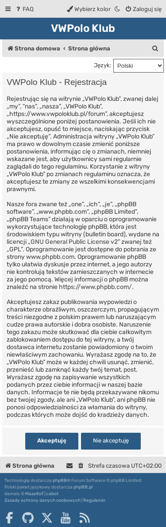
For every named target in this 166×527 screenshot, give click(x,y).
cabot (52, 493)
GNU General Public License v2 (74, 242)
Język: (102, 65)
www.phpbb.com (50, 257)
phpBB (60, 480)
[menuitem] (24, 9)
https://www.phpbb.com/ (95, 287)
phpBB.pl (83, 487)
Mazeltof (34, 493)
